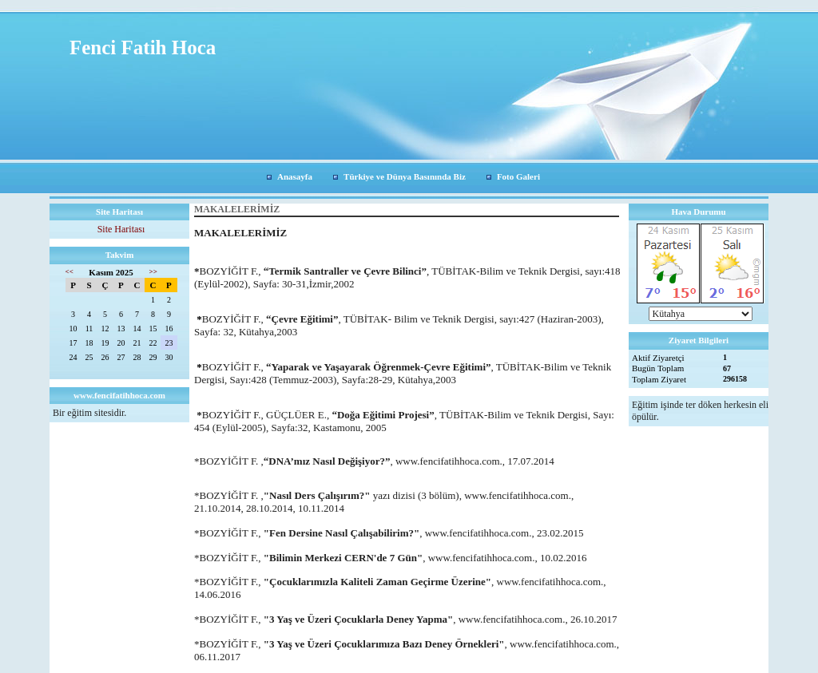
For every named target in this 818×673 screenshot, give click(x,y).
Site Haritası (121, 229)
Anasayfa (294, 176)
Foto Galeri (518, 176)
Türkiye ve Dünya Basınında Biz (404, 176)
